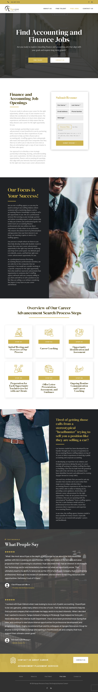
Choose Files (65, 127)
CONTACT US (80, 660)
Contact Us (88, 8)
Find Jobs (74, 8)
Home (21, 676)
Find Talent (61, 8)
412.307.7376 (15, 2)
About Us (47, 8)
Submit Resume (69, 143)
